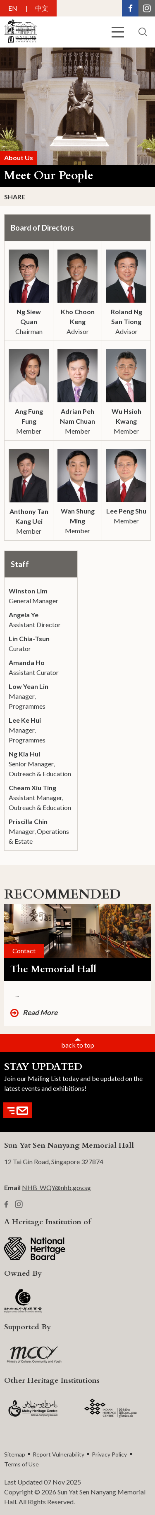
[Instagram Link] (146, 8)
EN (12, 8)
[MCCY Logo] (34, 1354)
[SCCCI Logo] (23, 1301)
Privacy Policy (109, 1454)
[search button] (142, 32)
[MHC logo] (33, 1408)
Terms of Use (21, 1464)
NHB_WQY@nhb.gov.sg (56, 1187)
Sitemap (14, 1454)
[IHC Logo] (111, 1408)
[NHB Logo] (34, 1248)
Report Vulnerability (58, 1454)
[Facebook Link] (130, 8)
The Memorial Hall (53, 969)
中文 (41, 8)
